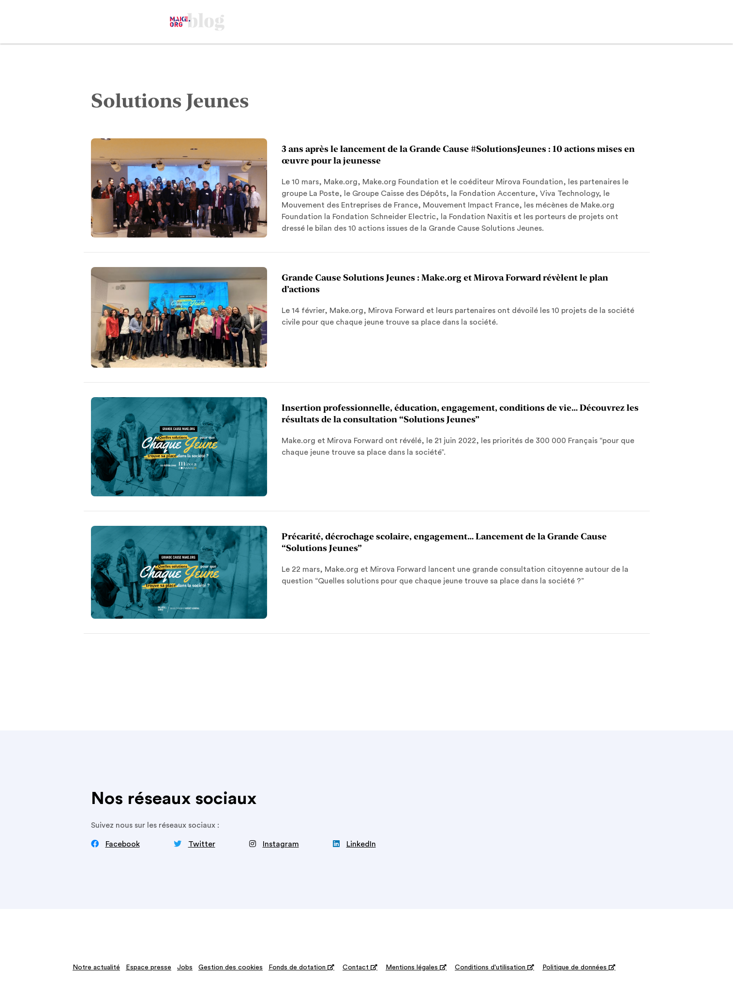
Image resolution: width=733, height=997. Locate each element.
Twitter (201, 844)
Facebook (122, 844)
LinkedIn (361, 844)
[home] (197, 22)
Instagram (281, 844)
